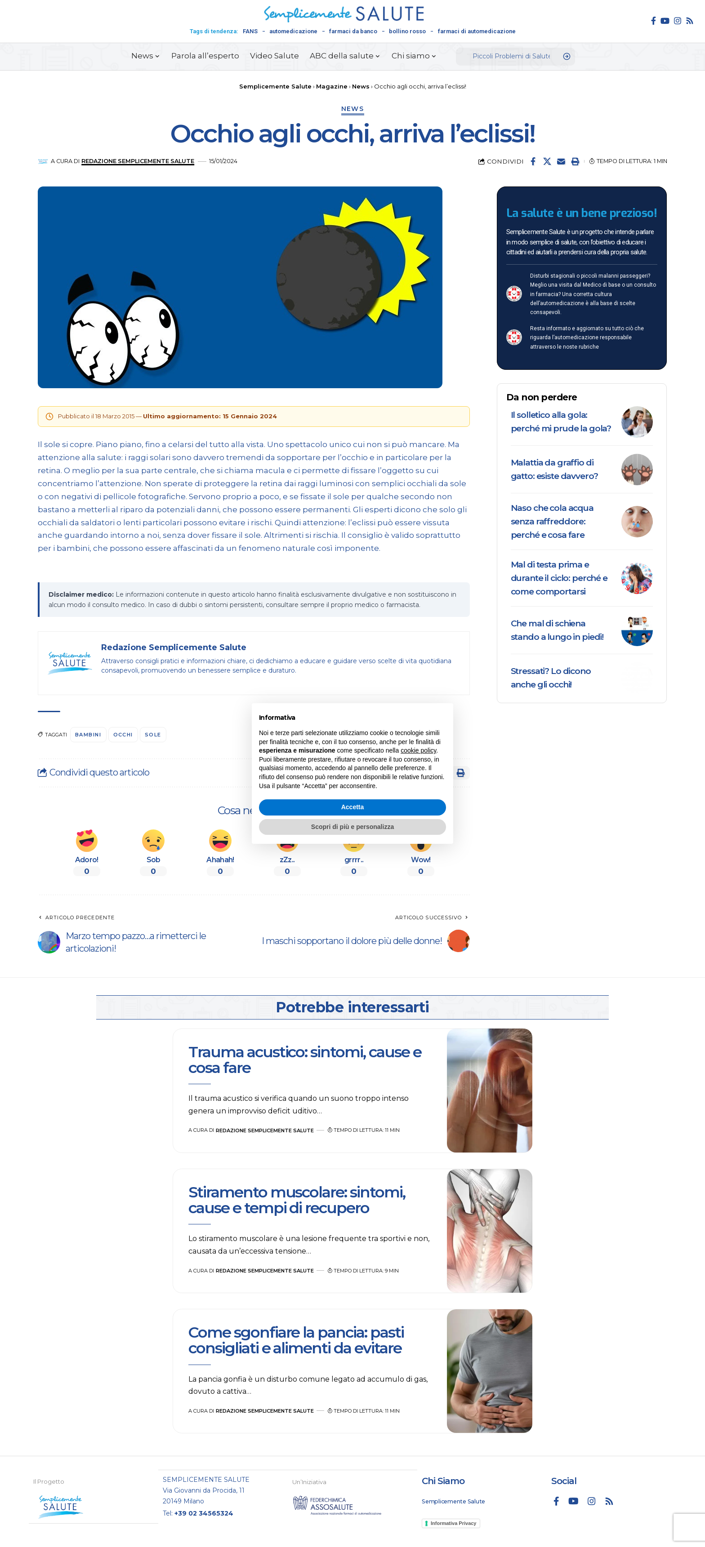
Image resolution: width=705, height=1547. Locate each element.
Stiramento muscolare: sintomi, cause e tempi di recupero (296, 1200)
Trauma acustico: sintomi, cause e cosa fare (304, 1059)
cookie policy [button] (418, 750)
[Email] (561, 161)
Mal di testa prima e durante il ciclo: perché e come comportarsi (559, 578)
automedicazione (293, 31)
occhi (123, 734)
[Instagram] (677, 20)
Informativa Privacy (454, 1522)
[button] (575, 161)
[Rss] (689, 20)
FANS (250, 31)
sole (153, 734)
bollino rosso (407, 31)
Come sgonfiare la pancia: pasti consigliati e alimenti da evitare (296, 1340)
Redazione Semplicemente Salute (137, 161)
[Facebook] (653, 20)
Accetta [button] (352, 807)
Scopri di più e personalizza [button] (352, 826)
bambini (88, 734)
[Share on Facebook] (533, 161)
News (352, 109)
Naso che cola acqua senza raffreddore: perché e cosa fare (552, 521)
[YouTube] (665, 20)
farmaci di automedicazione (477, 31)
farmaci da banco (353, 31)
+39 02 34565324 (203, 1513)
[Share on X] (547, 161)
